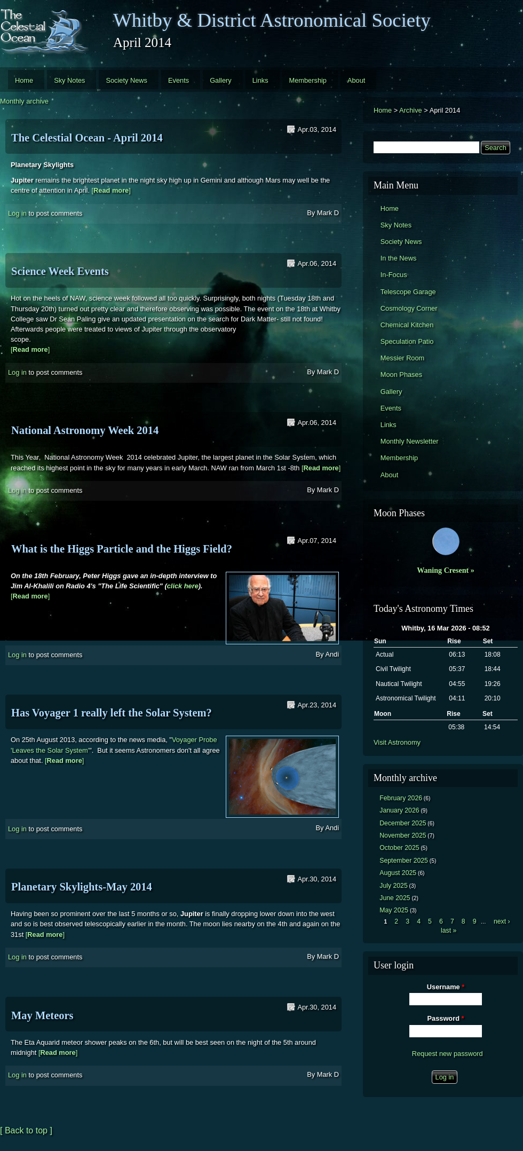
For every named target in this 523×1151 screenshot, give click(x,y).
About (356, 80)
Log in (17, 213)
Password (445, 1018)
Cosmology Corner (409, 308)
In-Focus (394, 275)
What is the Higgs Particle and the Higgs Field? (121, 549)
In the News (399, 258)
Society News (126, 80)
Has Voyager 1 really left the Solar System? (111, 713)
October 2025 (399, 848)
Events (178, 80)
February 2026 (400, 798)
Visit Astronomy (397, 742)
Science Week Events (60, 271)
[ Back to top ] (26, 1130)
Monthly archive (24, 101)
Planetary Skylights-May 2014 (81, 887)
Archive (410, 110)
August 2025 (397, 873)
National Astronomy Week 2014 (85, 430)
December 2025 (402, 823)
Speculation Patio (407, 341)
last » (448, 930)
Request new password (447, 1054)
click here (183, 586)
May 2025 (393, 910)
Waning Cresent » (445, 570)
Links (260, 80)
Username (445, 987)
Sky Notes (69, 80)
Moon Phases (401, 374)
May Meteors (42, 1015)
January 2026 (399, 810)
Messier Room (403, 358)
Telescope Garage (408, 292)
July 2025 (393, 885)
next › (502, 921)
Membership (308, 80)
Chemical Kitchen (407, 325)
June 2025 (394, 898)
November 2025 (402, 835)
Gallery (221, 80)
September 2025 (403, 860)
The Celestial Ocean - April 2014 (87, 138)
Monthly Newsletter (410, 441)
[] (111, 190)
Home (24, 80)
